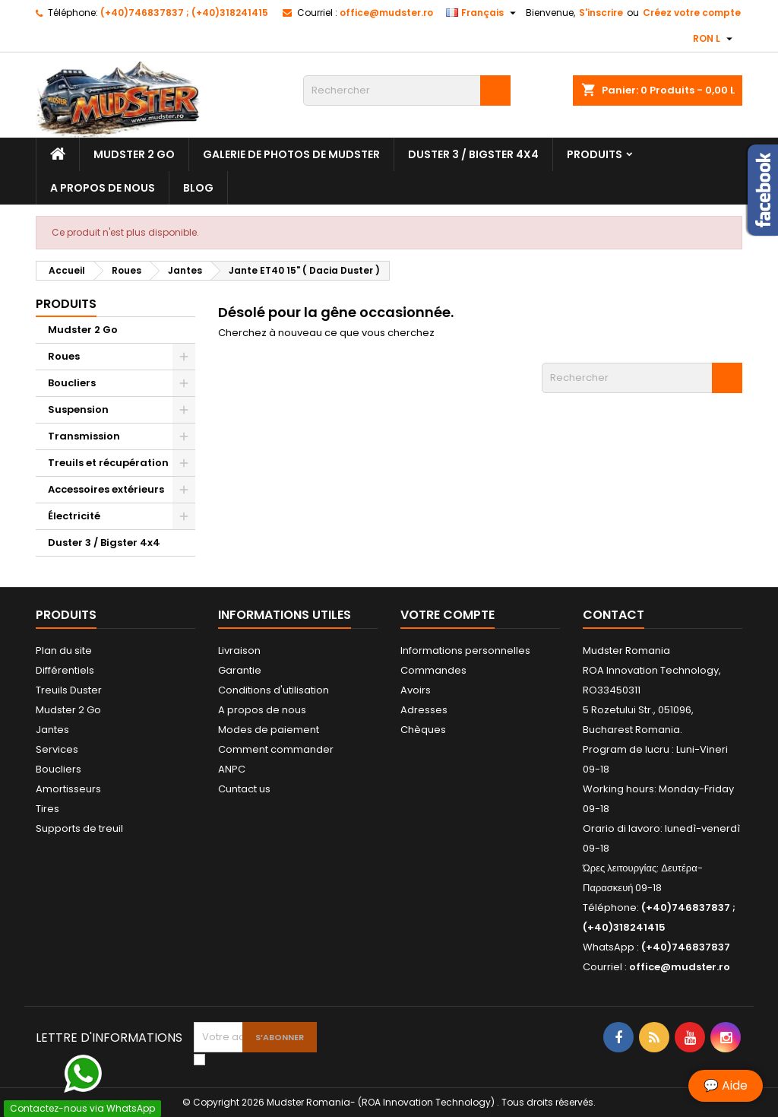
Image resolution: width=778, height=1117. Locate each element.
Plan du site (64, 650)
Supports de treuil (79, 828)
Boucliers (72, 383)
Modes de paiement (268, 729)
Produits (594, 154)
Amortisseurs (68, 789)
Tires (47, 808)
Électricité (74, 516)
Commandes (433, 670)
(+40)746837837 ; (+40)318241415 (184, 12)
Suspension (78, 409)
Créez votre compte (692, 12)
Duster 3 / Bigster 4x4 (473, 154)
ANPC (231, 769)
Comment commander (276, 749)
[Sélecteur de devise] (714, 39)
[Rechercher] (407, 90)
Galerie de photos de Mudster (291, 154)
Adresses (424, 710)
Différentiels (65, 670)
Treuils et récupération (108, 462)
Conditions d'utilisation (273, 690)
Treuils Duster (69, 690)
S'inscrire (601, 12)
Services (57, 749)
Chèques (423, 729)
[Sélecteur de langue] (483, 13)
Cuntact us (244, 789)
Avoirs (415, 690)
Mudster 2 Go (134, 154)
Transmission (84, 436)
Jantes (52, 729)
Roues (64, 356)
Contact (613, 615)
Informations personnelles (465, 650)
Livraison (239, 650)
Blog (198, 187)
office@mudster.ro (386, 12)
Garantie (239, 670)
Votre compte (447, 615)
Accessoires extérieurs (106, 489)
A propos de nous (102, 187)
